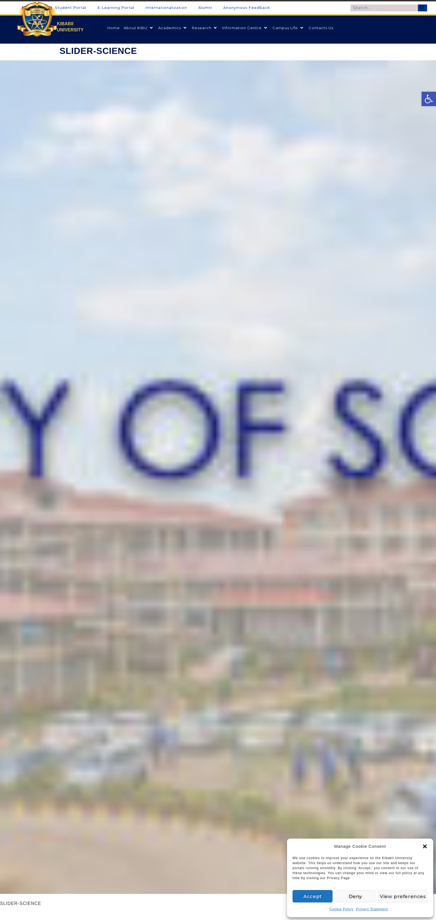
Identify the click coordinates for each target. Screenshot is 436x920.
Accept (313, 896)
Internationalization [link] (166, 8)
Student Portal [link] (70, 8)
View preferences (404, 896)
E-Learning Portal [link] (115, 8)
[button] (425, 846)
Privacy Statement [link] (372, 909)
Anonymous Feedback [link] (246, 8)
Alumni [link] (205, 8)
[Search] (422, 7)
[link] (429, 99)
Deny (357, 896)
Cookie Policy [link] (341, 909)
